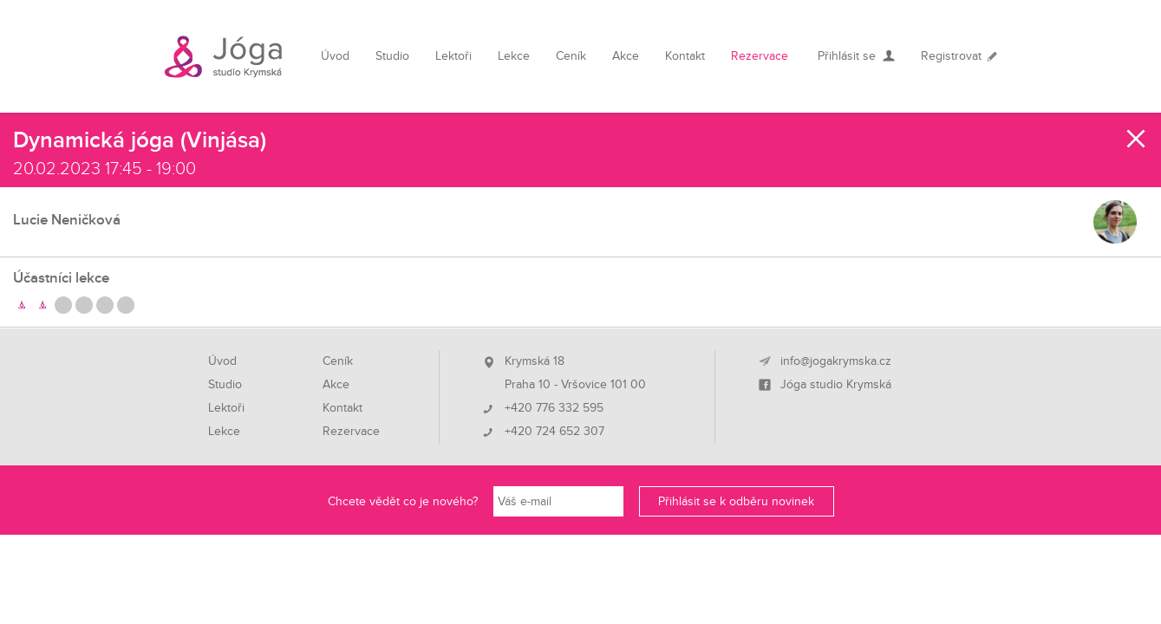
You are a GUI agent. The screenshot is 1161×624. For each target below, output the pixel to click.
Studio (392, 56)
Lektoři (453, 56)
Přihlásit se (847, 56)
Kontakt (685, 56)
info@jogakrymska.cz (835, 361)
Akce (625, 56)
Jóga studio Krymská (835, 385)
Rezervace (759, 56)
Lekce (514, 56)
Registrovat (951, 56)
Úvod (335, 56)
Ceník (571, 56)
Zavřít (1136, 138)
